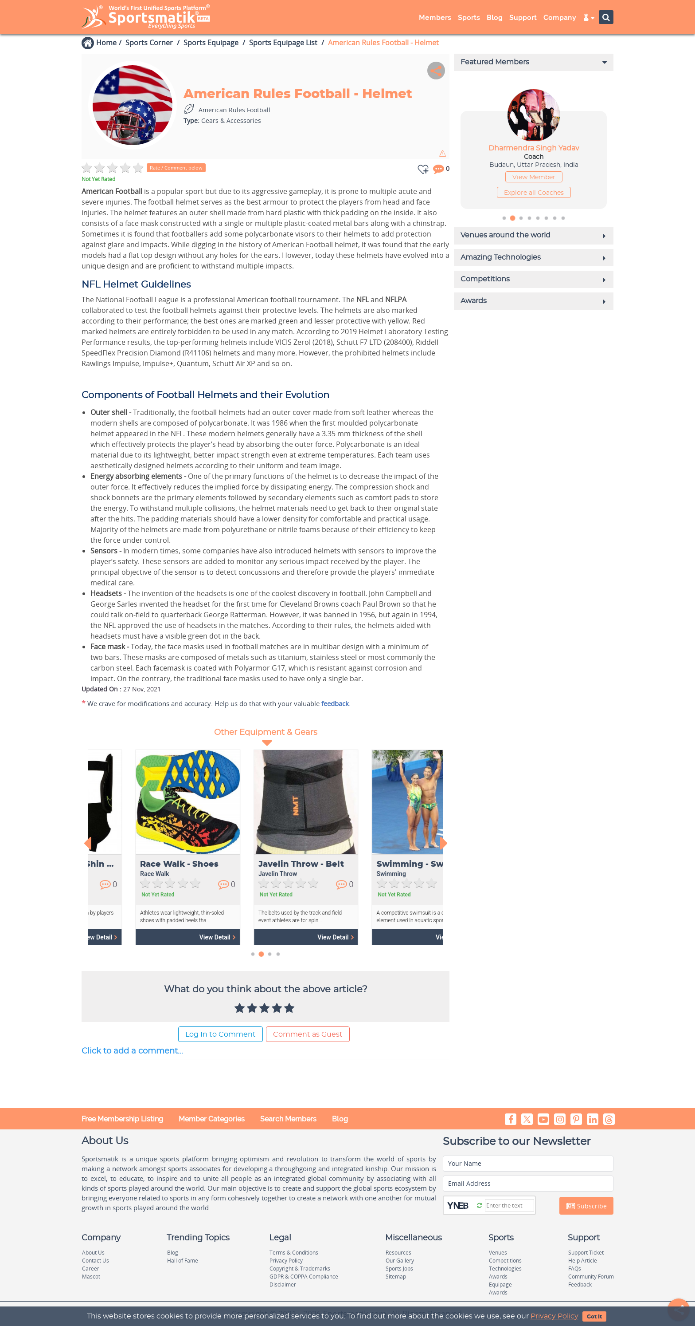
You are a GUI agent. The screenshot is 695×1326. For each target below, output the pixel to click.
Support (523, 18)
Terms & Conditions (293, 1252)
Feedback (580, 1284)
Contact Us (95, 1260)
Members (435, 18)
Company (559, 18)
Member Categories (212, 1119)
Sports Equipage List (283, 42)
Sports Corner (149, 42)
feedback (335, 703)
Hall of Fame (182, 1260)
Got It (594, 1316)
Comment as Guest (308, 1034)
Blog (495, 18)
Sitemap (396, 1276)
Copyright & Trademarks (299, 1268)
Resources (398, 1252)
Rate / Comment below (176, 167)
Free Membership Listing (122, 1119)
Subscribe (586, 1206)
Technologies (505, 1268)
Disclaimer (282, 1284)
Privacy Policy (554, 1316)
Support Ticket (586, 1252)
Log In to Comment (220, 1034)
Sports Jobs (399, 1268)
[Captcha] (509, 1205)
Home (106, 42)
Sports (469, 18)
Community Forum (591, 1276)
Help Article (582, 1260)
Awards (498, 1276)
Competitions (505, 1260)
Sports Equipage (211, 42)
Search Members (288, 1119)
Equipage (500, 1284)
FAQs (574, 1268)
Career (90, 1268)
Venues (498, 1252)
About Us (93, 1252)
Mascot (91, 1276)
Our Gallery (400, 1260)
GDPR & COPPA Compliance (303, 1276)
